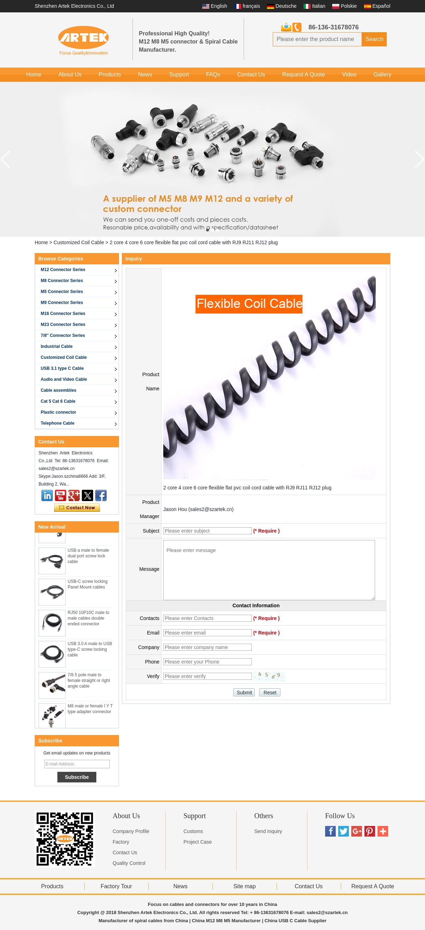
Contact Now (77, 507)
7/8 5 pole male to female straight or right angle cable (89, 682)
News (145, 74)
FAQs (213, 74)
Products (110, 74)
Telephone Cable (57, 423)
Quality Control (129, 863)
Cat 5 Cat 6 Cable (58, 401)
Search (375, 39)
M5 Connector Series (62, 291)
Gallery (382, 74)
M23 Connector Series (63, 324)
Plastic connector (58, 412)
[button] (207, 230)
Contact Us (251, 74)
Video (349, 74)
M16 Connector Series (63, 313)
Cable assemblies (58, 390)
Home (33, 74)
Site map (244, 886)
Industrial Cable (57, 346)
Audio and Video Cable (64, 379)
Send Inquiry (268, 831)
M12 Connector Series (63, 269)
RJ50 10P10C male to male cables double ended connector (88, 620)
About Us (70, 74)
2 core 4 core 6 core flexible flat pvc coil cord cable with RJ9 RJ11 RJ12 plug (247, 487)
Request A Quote (303, 74)
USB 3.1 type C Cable (62, 368)
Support (179, 74)
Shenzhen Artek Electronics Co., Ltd (74, 6)
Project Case (197, 842)
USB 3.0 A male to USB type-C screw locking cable (90, 651)
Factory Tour (116, 886)
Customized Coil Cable (78, 242)
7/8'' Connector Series (63, 335)
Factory (121, 842)
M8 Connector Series (62, 280)
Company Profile (131, 831)
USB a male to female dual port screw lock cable (88, 557)
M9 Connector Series (62, 302)
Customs (193, 831)
